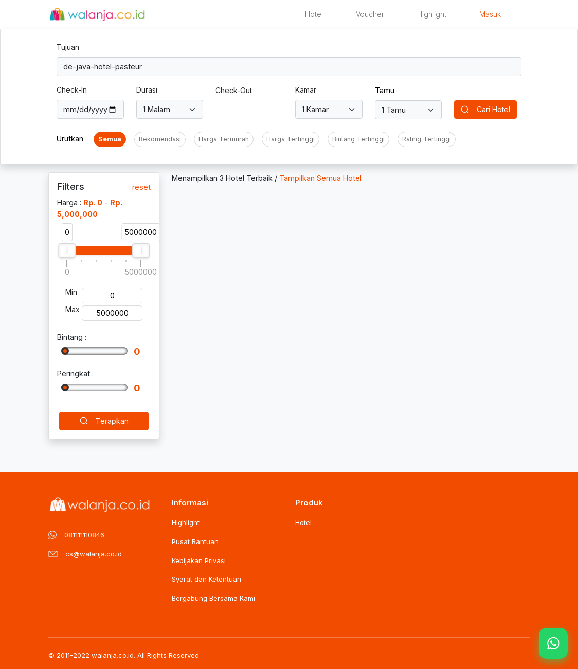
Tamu (384, 90)
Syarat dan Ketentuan (206, 579)
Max (72, 309)
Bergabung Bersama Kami (213, 598)
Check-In (72, 89)
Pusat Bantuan (195, 541)
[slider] (67, 250)
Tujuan (68, 47)
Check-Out (233, 90)
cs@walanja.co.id (93, 554)
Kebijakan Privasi (199, 560)
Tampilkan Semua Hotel (320, 178)
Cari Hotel (485, 110)
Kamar (305, 89)
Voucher (370, 14)
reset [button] (141, 187)
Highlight (431, 14)
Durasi (146, 89)
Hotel (314, 14)
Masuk (490, 14)
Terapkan (104, 422)
